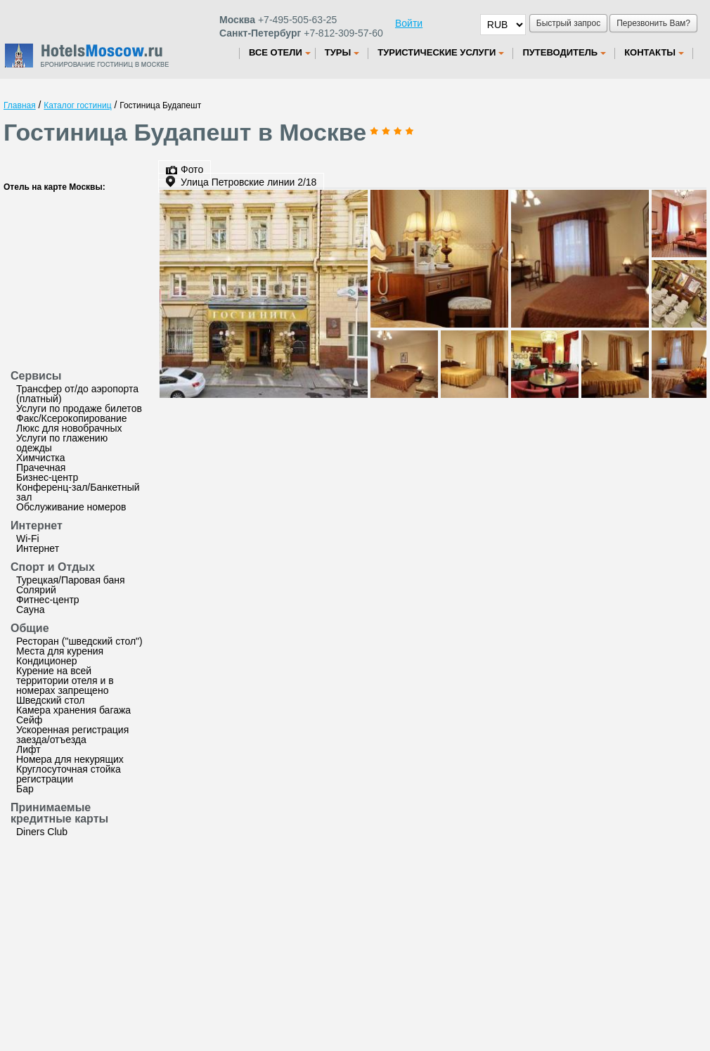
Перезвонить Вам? (653, 23)
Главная (20, 105)
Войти (408, 23)
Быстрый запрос (568, 23)
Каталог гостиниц (77, 105)
